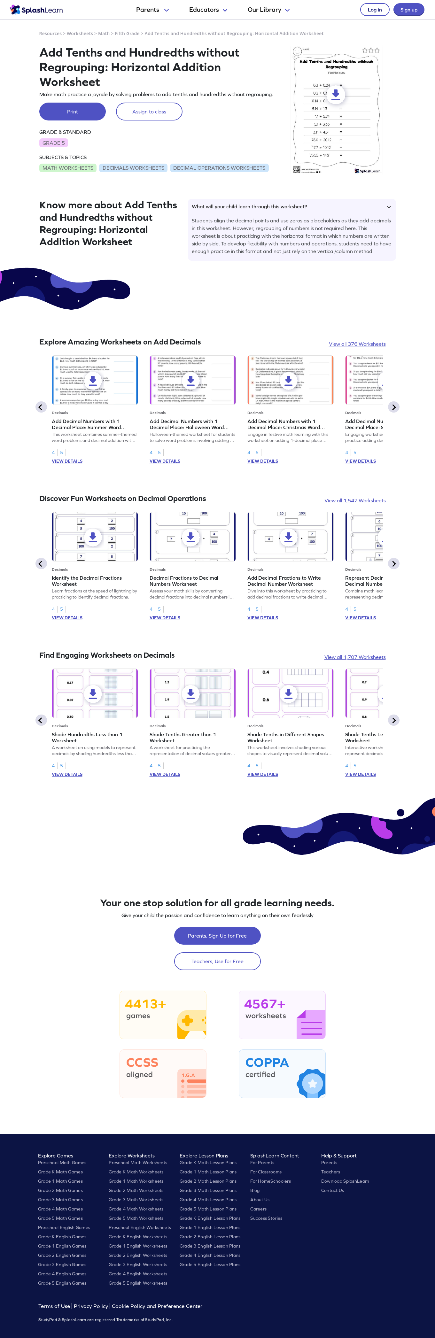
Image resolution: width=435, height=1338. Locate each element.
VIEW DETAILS (67, 461)
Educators (208, 9)
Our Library (269, 9)
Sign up (408, 9)
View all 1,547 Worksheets (355, 500)
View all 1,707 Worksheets (355, 657)
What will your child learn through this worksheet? (291, 206)
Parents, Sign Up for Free (217, 936)
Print (72, 111)
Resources (50, 33)
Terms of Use (55, 1306)
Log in (375, 9)
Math (104, 33)
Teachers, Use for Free (217, 961)
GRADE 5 (54, 143)
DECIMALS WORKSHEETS (133, 168)
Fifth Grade (127, 33)
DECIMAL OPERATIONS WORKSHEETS (219, 168)
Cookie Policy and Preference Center (157, 1306)
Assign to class (149, 111)
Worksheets (80, 33)
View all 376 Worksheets (357, 344)
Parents (152, 9)
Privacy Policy (91, 1306)
